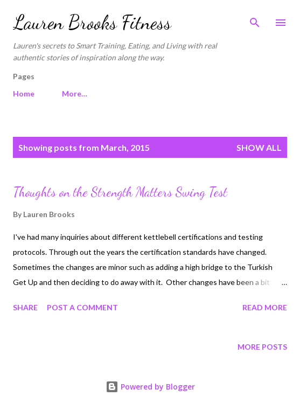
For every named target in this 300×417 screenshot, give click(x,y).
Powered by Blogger (150, 386)
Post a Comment (82, 307)
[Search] (254, 19)
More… (74, 93)
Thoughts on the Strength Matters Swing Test (120, 192)
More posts (262, 346)
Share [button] (25, 307)
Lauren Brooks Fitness (92, 22)
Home (23, 93)
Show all (259, 147)
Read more (264, 307)
